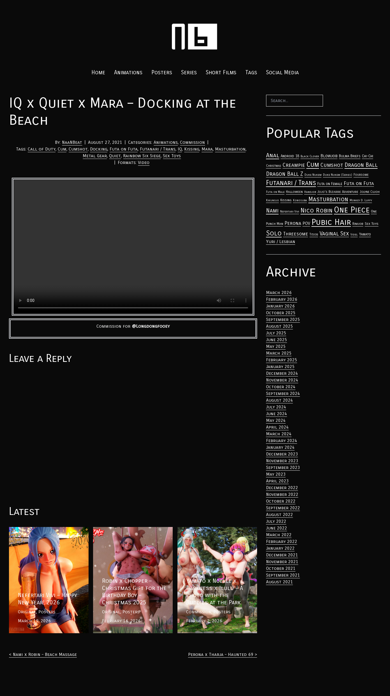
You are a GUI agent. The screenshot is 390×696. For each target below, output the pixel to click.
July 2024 (276, 407)
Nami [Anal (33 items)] (272, 210)
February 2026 (281, 299)
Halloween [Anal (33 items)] (294, 192)
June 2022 (276, 528)
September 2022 (283, 507)
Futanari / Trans (158, 149)
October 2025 (281, 312)
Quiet (115, 155)
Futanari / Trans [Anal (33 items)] (291, 183)
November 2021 (282, 561)
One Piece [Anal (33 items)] (352, 210)
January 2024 (280, 447)
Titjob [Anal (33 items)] (314, 234)
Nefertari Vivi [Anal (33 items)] (289, 211)
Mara (207, 149)
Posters (161, 72)
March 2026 (279, 292)
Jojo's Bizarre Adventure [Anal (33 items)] (337, 192)
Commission (192, 142)
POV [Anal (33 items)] (306, 223)
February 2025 (281, 359)
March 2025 (279, 353)
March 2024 (279, 433)
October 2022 (281, 501)
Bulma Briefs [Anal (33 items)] (350, 156)
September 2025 (283, 319)
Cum (62, 149)
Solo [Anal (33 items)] (274, 233)
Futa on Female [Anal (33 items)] (329, 184)
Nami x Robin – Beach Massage (45, 654)
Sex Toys (172, 155)
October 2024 (281, 386)
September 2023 (283, 467)
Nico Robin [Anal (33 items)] (317, 210)
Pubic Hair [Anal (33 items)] (331, 222)
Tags (251, 72)
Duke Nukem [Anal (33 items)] (313, 175)
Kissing (191, 149)
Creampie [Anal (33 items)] (294, 165)
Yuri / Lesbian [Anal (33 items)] (280, 241)
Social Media (282, 72)
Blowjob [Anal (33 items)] (329, 155)
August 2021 (279, 581)
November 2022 (282, 494)
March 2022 (279, 534)
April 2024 (277, 427)
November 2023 (282, 460)
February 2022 (281, 541)
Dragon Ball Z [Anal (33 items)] (284, 174)
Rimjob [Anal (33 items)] (357, 224)
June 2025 (276, 339)
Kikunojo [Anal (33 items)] (272, 200)
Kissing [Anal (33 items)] (286, 200)
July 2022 (276, 521)
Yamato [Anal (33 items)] (365, 234)
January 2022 (280, 548)
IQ (180, 149)
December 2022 (282, 487)
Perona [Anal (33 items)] (293, 223)
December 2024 (282, 373)
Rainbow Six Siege (142, 155)
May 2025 (276, 346)
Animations (128, 72)
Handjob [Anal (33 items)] (310, 192)
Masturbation (230, 149)
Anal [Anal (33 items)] (272, 155)
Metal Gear (95, 155)
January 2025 (280, 366)
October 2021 (281, 568)
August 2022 (279, 514)
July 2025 (276, 333)
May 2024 (276, 420)
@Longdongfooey (151, 326)
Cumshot (78, 149)
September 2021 (283, 575)
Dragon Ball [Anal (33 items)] (361, 164)
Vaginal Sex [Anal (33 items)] (334, 233)
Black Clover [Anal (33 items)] (310, 156)
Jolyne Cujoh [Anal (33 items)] (370, 192)
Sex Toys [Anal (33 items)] (372, 224)
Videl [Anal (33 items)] (354, 234)
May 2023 (276, 474)
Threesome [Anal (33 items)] (295, 234)
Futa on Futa (124, 149)
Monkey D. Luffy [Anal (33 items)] (361, 200)
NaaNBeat (72, 142)
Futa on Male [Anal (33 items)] (275, 192)
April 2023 (277, 481)
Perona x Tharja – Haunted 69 (220, 654)
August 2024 (279, 400)
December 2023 (282, 454)
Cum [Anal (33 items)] (312, 164)
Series (189, 72)
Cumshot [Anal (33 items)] (331, 165)
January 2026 (280, 306)
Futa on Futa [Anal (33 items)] (359, 183)
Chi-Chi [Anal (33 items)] (367, 156)
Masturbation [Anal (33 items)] (328, 199)
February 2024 (281, 440)
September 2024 (283, 393)
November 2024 (282, 380)
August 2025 (279, 326)
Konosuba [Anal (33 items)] (300, 200)
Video (143, 162)
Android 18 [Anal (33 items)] (290, 156)
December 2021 (282, 555)
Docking (98, 149)
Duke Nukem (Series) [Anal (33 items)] (337, 175)
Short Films (221, 72)
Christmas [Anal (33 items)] (273, 166)
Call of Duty (42, 149)
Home (98, 72)
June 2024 (276, 413)
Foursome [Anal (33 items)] (361, 175)
